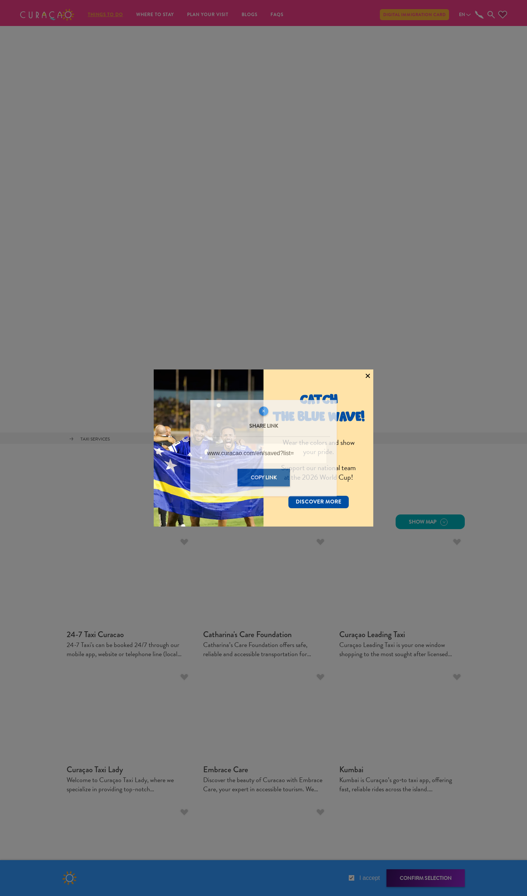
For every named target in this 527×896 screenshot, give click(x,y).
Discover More (318, 490)
